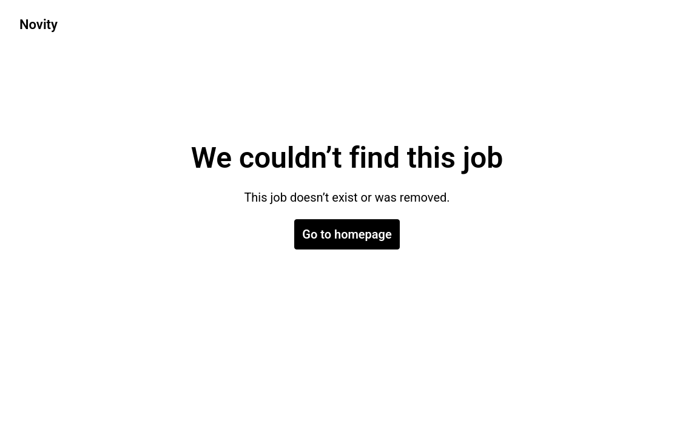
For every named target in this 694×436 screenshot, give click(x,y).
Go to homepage (346, 234)
